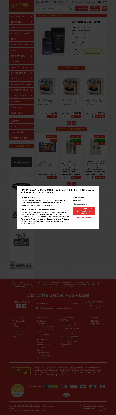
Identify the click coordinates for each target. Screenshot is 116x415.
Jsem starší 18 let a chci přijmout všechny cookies (84, 211)
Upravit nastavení (84, 218)
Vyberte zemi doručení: (79, 199)
